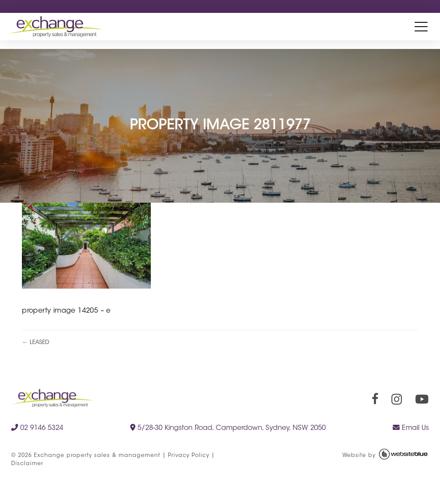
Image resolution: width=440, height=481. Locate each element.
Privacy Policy (188, 455)
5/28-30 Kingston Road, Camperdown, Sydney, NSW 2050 (228, 428)
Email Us (411, 428)
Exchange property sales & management (97, 455)
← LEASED (35, 342)
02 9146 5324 (37, 428)
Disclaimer (27, 463)
